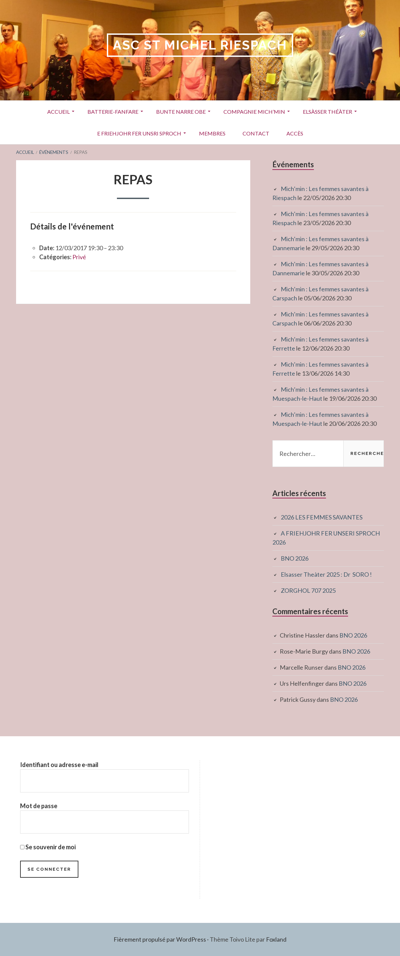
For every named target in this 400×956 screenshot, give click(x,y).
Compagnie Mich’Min (254, 111)
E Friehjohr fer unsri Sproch (139, 133)
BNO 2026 (295, 558)
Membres (212, 133)
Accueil (58, 111)
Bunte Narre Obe (181, 111)
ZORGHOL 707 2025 (308, 590)
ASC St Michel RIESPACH (200, 45)
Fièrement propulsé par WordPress (160, 939)
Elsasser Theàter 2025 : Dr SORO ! (326, 574)
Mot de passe (38, 805)
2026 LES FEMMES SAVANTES (321, 517)
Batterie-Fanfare (112, 111)
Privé (79, 257)
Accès (294, 133)
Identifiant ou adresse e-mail (59, 764)
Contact (256, 133)
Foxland (276, 939)
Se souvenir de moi (48, 847)
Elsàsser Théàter (327, 111)
